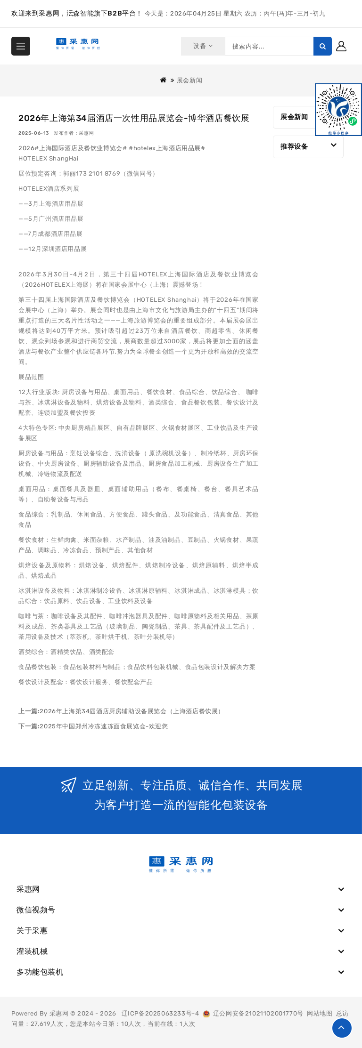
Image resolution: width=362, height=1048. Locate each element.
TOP (342, 1028)
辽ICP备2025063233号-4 (160, 1013)
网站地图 (319, 1013)
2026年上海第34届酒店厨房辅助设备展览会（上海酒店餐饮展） (132, 711)
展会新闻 (189, 80)
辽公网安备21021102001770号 (253, 1013)
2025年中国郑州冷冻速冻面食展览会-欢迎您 (104, 726)
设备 (202, 46)
